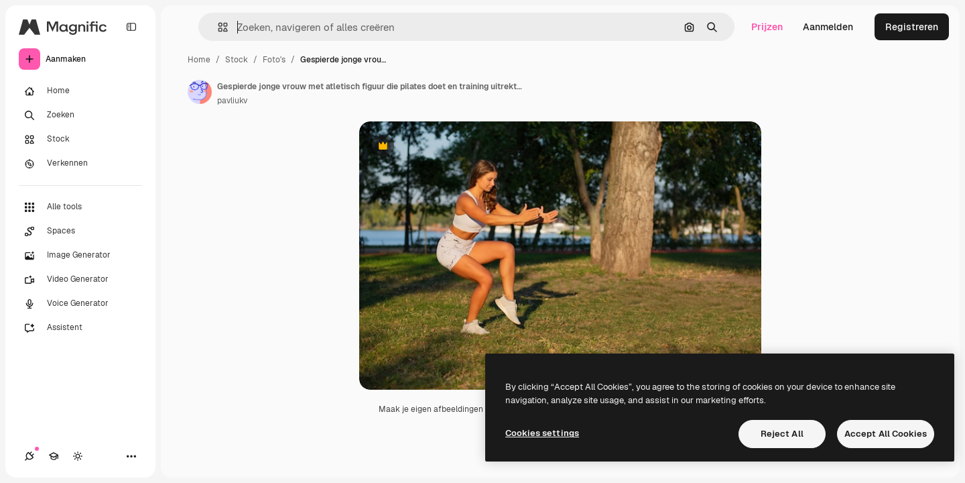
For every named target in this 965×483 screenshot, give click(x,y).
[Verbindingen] (29, 456)
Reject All (782, 433)
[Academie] (53, 456)
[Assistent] (80, 328)
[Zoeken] (80, 115)
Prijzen (767, 27)
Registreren (911, 27)
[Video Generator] (80, 279)
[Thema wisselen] (77, 456)
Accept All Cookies (885, 433)
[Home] (80, 91)
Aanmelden (828, 27)
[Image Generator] (80, 255)
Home (199, 59)
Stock (236, 59)
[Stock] (80, 139)
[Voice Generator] (80, 304)
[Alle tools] (80, 207)
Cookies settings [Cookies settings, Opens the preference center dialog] (542, 433)
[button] (217, 27)
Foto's (274, 59)
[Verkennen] (80, 163)
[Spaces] (80, 231)
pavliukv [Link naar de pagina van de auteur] (232, 100)
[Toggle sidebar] (131, 27)
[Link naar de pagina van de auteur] (200, 92)
